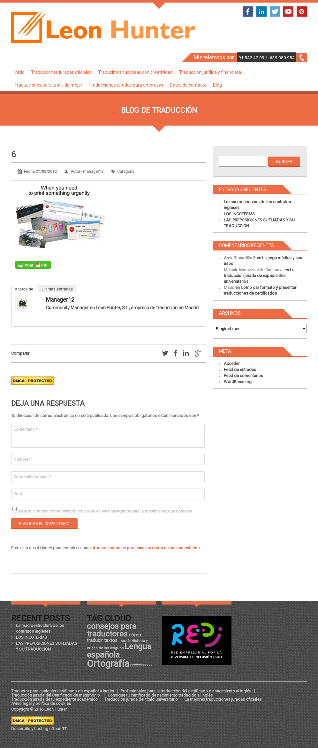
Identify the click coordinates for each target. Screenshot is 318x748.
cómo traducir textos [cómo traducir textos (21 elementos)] (114, 637)
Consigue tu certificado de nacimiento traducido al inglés (160, 695)
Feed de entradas (240, 369)
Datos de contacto (188, 85)
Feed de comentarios (243, 375)
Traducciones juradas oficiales (61, 72)
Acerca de (24, 289)
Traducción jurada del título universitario (141, 699)
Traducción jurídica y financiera (210, 72)
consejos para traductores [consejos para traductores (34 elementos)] (111, 629)
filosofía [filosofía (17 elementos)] (124, 641)
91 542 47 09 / (253, 57)
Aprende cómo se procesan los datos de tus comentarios (146, 547)
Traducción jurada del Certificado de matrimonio (56, 695)
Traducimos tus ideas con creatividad (135, 72)
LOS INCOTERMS (239, 214)
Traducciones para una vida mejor (48, 85)
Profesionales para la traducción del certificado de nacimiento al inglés (186, 691)
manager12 (60, 299)
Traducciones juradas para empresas (126, 85)
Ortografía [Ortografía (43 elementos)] (108, 663)
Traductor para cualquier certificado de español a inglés (62, 691)
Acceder (231, 363)
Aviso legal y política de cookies (41, 703)
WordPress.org (238, 381)
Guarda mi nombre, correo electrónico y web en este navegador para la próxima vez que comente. (103, 511)
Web (17, 493)
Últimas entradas (57, 289)
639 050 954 (282, 57)
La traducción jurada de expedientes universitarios (259, 275)
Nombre (22, 459)
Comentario (25, 429)
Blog (217, 85)
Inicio (19, 72)
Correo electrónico (31, 476)
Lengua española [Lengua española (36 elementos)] (119, 650)
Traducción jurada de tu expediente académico (54, 699)
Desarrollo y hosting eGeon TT (39, 728)
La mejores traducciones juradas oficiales (223, 699)
